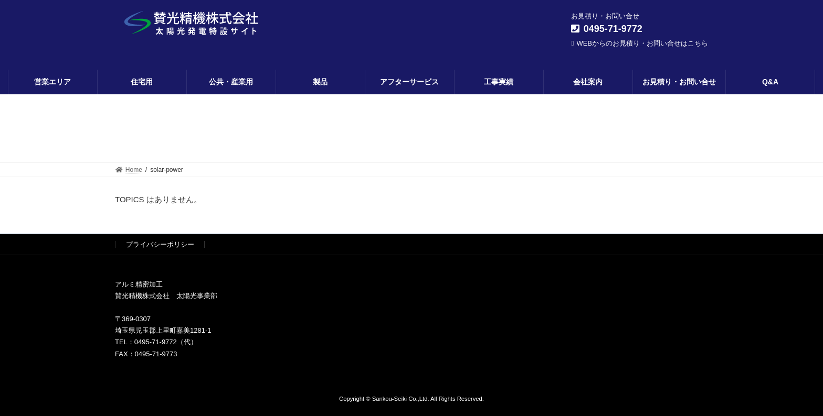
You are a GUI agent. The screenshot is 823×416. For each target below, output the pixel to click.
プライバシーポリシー (160, 244)
